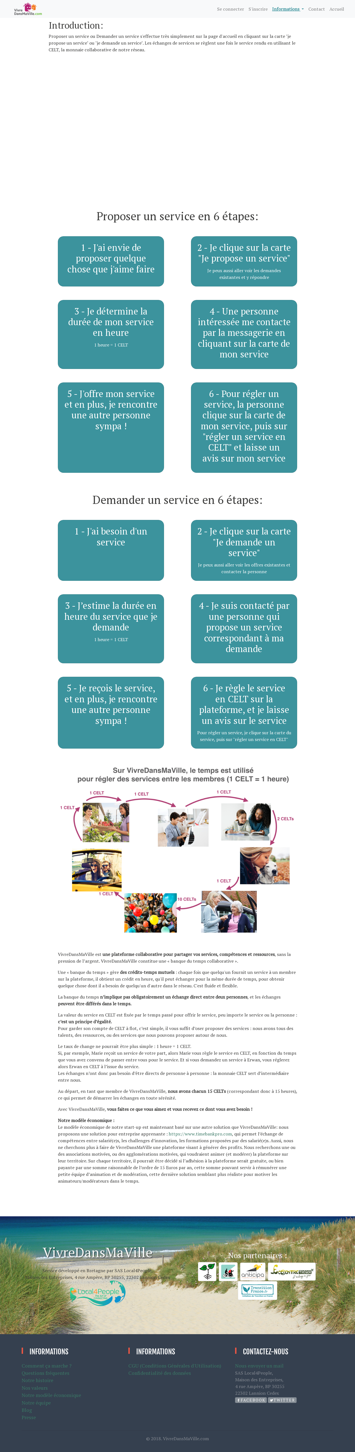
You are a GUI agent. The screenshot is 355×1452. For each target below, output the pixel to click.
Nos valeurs (35, 1388)
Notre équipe (36, 1403)
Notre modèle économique (51, 1395)
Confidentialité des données (159, 1373)
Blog (27, 1410)
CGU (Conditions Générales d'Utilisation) (174, 1365)
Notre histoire (37, 1380)
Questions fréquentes (45, 1373)
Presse (29, 1417)
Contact (316, 9)
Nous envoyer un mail (259, 1365)
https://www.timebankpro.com (200, 1134)
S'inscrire (258, 9)
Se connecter (230, 9)
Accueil (336, 9)
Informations (286, 9)
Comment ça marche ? (47, 1365)
